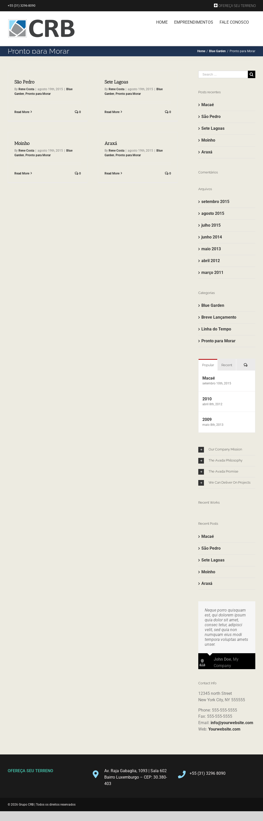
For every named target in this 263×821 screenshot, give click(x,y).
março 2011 (212, 272)
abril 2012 (210, 260)
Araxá (99, 144)
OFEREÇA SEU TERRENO (30, 768)
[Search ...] (223, 74)
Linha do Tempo (216, 329)
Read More (21, 112)
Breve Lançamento (218, 317)
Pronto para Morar (38, 94)
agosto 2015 (212, 213)
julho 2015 (211, 225)
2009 (207, 419)
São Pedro (24, 82)
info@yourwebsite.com (232, 720)
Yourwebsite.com (224, 727)
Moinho (37, 135)
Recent (226, 365)
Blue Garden (212, 305)
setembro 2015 (215, 201)
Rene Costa (26, 89)
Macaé (207, 104)
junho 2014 (211, 237)
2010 (207, 398)
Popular (208, 365)
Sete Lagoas (112, 82)
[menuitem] (235, 5)
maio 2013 (211, 248)
